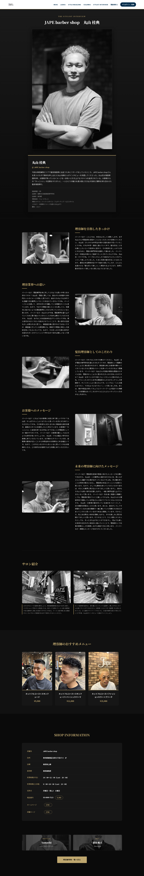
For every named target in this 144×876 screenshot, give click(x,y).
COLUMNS (87, 4)
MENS (56, 4)
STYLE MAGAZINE (74, 4)
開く (48, 805)
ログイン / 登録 (128, 4)
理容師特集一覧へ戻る (72, 860)
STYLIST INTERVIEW (100, 4)
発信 (59, 798)
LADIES (63, 4)
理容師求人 (114, 4)
